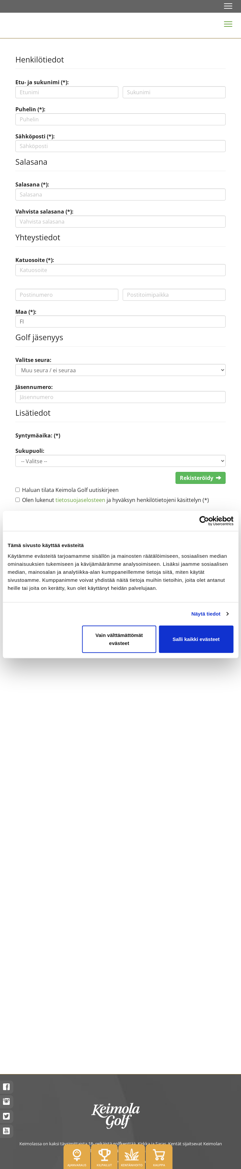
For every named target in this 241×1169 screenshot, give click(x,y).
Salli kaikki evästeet (196, 639)
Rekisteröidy (200, 478)
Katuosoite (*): (34, 260)
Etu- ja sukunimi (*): (42, 82)
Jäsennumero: (34, 387)
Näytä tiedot (206, 614)
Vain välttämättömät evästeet (119, 639)
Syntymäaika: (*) (37, 435)
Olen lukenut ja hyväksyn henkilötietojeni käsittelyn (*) (115, 500)
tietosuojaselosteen (80, 500)
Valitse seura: (33, 360)
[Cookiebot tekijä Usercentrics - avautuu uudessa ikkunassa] (204, 521)
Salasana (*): (32, 184)
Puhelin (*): (30, 109)
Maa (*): (25, 311)
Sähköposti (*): (35, 136)
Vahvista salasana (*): (44, 211)
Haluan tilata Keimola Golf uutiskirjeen (70, 490)
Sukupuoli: (29, 450)
